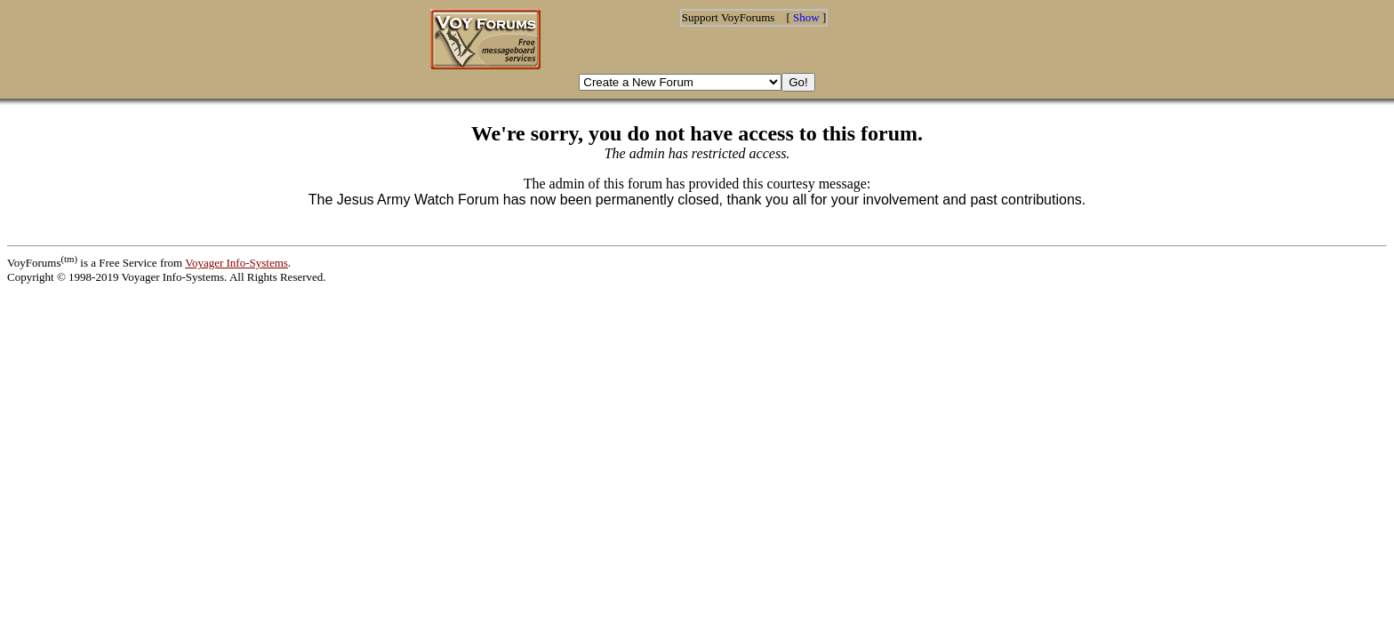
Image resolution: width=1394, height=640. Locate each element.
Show (806, 17)
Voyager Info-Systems (236, 262)
